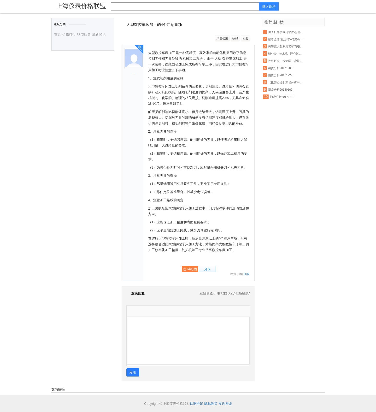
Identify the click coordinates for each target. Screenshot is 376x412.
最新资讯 (99, 34)
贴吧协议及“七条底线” (233, 293)
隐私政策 (210, 404)
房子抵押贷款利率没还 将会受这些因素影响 (286, 32)
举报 (233, 274)
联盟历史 (84, 34)
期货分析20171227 (280, 75)
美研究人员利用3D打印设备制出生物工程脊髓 (286, 46)
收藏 (235, 38)
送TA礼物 (190, 269)
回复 (245, 38)
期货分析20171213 (282, 97)
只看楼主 (222, 38)
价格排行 (69, 34)
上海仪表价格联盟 (81, 5)
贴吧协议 (196, 404)
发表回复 (135, 293)
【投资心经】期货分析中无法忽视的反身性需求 (286, 82)
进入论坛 (269, 6)
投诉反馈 (225, 404)
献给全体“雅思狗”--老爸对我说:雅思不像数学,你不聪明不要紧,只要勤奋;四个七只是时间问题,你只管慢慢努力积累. (286, 39)
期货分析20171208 (280, 68)
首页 (57, 34)
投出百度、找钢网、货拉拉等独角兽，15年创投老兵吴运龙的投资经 (286, 61)
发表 (132, 372)
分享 (207, 269)
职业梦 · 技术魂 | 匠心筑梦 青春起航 (286, 53)
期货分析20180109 (280, 89)
